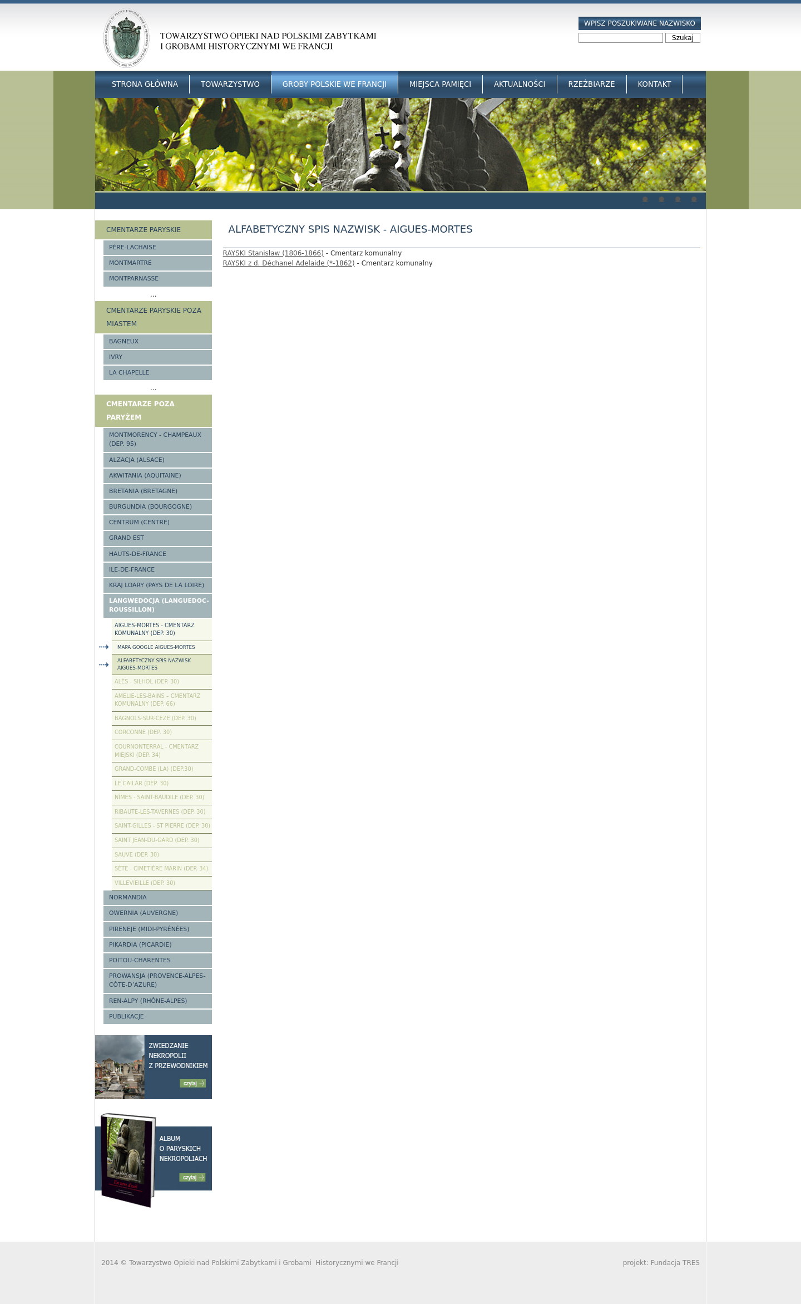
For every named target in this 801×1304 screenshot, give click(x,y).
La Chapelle (129, 372)
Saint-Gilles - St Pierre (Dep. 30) (162, 826)
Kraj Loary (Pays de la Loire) (156, 585)
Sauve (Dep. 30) (137, 855)
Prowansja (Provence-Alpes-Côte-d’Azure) (157, 980)
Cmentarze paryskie (143, 230)
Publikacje (126, 1016)
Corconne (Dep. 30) (143, 732)
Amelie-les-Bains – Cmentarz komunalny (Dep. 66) (157, 700)
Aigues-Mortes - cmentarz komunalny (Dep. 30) (155, 629)
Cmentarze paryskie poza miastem (153, 317)
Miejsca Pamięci (440, 84)
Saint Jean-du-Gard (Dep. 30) (157, 840)
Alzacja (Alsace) (137, 460)
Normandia (128, 897)
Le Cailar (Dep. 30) (142, 783)
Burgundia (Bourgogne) (150, 506)
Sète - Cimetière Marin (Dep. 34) (161, 868)
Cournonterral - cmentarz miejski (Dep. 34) (157, 751)
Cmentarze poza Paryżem (140, 410)
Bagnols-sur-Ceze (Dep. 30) (155, 718)
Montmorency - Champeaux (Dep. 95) (155, 439)
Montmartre (130, 263)
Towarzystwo (230, 84)
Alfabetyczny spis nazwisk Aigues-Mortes (154, 664)
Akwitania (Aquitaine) (145, 475)
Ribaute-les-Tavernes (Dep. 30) (160, 812)
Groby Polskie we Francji (335, 84)
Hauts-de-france (137, 554)
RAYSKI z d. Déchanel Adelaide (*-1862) (289, 263)
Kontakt (654, 84)
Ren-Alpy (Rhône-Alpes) (148, 1001)
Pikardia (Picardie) (140, 944)
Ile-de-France (132, 569)
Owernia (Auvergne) (143, 913)
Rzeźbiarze (591, 84)
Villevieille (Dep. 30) (145, 883)
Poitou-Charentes (140, 960)
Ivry (115, 357)
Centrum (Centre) (139, 522)
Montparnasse (134, 278)
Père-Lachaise (132, 247)
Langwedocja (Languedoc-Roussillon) (159, 605)
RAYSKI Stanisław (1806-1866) (273, 253)
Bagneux (124, 341)
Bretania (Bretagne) (143, 491)
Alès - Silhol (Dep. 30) (147, 681)
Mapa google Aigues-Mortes (156, 647)
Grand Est (126, 538)
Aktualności (519, 84)
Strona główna (145, 84)
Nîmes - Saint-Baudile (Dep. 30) (159, 797)
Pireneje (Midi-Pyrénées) (149, 929)
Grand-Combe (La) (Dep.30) (154, 769)
